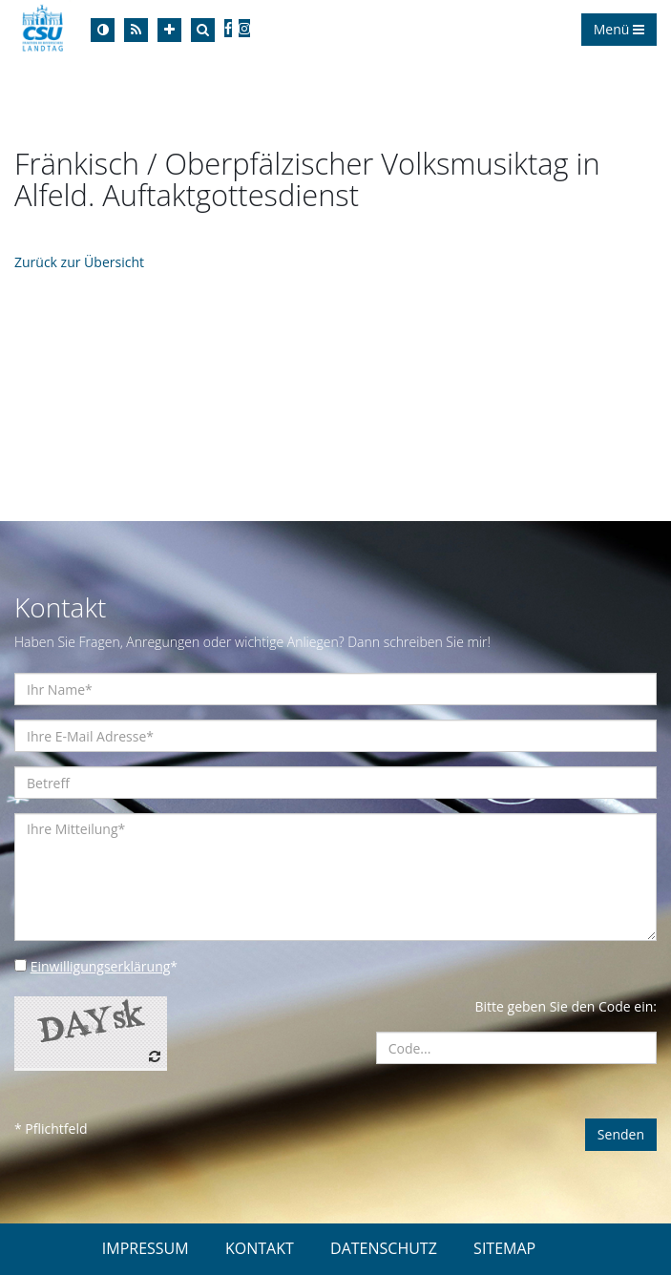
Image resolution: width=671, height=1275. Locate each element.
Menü (619, 29)
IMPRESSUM (145, 1248)
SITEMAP (504, 1248)
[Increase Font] (169, 30)
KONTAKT (259, 1248)
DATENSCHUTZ (383, 1248)
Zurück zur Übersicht (79, 262)
